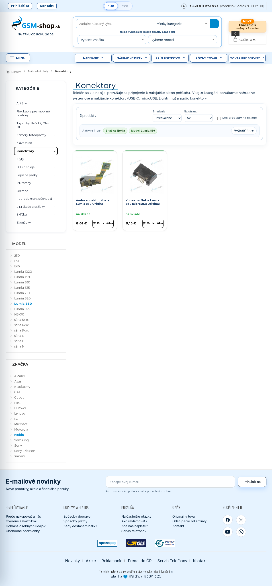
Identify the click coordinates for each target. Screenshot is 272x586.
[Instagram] (241, 520)
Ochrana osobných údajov (25, 526)
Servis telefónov (133, 531)
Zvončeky (23, 222)
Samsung (21, 440)
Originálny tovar (184, 516)
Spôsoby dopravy (76, 516)
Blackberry (22, 387)
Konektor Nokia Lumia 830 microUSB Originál (143, 202)
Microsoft (21, 424)
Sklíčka (21, 214)
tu (171, 571)
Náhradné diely (129, 58)
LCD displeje (25, 167)
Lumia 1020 (23, 271)
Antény (21, 103)
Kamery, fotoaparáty (31, 135)
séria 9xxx (21, 330)
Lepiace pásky (26, 175)
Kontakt (47, 6)
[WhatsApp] (241, 532)
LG (16, 419)
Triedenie (159, 111)
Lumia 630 (22, 282)
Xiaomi (19, 456)
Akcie (91, 561)
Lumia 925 (22, 309)
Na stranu (190, 111)
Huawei (20, 408)
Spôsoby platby (75, 521)
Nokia (19, 435)
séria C (19, 336)
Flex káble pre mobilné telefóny (33, 113)
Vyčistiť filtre (244, 130)
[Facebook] (228, 520)
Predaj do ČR (140, 561)
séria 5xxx (21, 319)
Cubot (19, 397)
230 (17, 255)
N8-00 (19, 314)
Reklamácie (112, 561)
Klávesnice (24, 142)
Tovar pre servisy (245, 58)
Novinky (72, 561)
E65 (17, 266)
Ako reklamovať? (134, 521)
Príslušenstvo (167, 58)
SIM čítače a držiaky (30, 206)
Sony (18, 445)
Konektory (25, 151)
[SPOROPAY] (107, 543)
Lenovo (19, 413)
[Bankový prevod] (165, 543)
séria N (19, 346)
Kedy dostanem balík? (80, 526)
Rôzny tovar (206, 58)
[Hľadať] (214, 23)
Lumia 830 (23, 304)
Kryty (20, 159)
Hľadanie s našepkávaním (247, 26)
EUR (111, 6)
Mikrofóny (23, 183)
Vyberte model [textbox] (162, 40)
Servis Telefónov (172, 561)
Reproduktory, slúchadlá (34, 198)
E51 (16, 261)
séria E (19, 341)
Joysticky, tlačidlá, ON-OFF (32, 125)
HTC (17, 403)
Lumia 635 (22, 287)
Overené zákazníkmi (21, 521)
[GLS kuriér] (136, 543)
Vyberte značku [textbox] (92, 40)
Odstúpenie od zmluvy (189, 521)
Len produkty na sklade (237, 118)
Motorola (21, 429)
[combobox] (182, 23)
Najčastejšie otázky (136, 516)
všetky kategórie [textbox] (169, 24)
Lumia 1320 (22, 277)
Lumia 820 (22, 298)
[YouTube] (228, 532)
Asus (17, 381)
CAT (17, 392)
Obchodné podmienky (23, 531)
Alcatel (19, 376)
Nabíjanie (91, 58)
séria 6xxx (21, 325)
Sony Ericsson (24, 451)
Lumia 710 (22, 293)
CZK (124, 6)
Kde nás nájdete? (134, 526)
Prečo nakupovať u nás (23, 516)
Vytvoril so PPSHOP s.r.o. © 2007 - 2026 (136, 576)
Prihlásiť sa (20, 6)
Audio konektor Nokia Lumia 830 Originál (92, 202)
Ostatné (22, 191)
